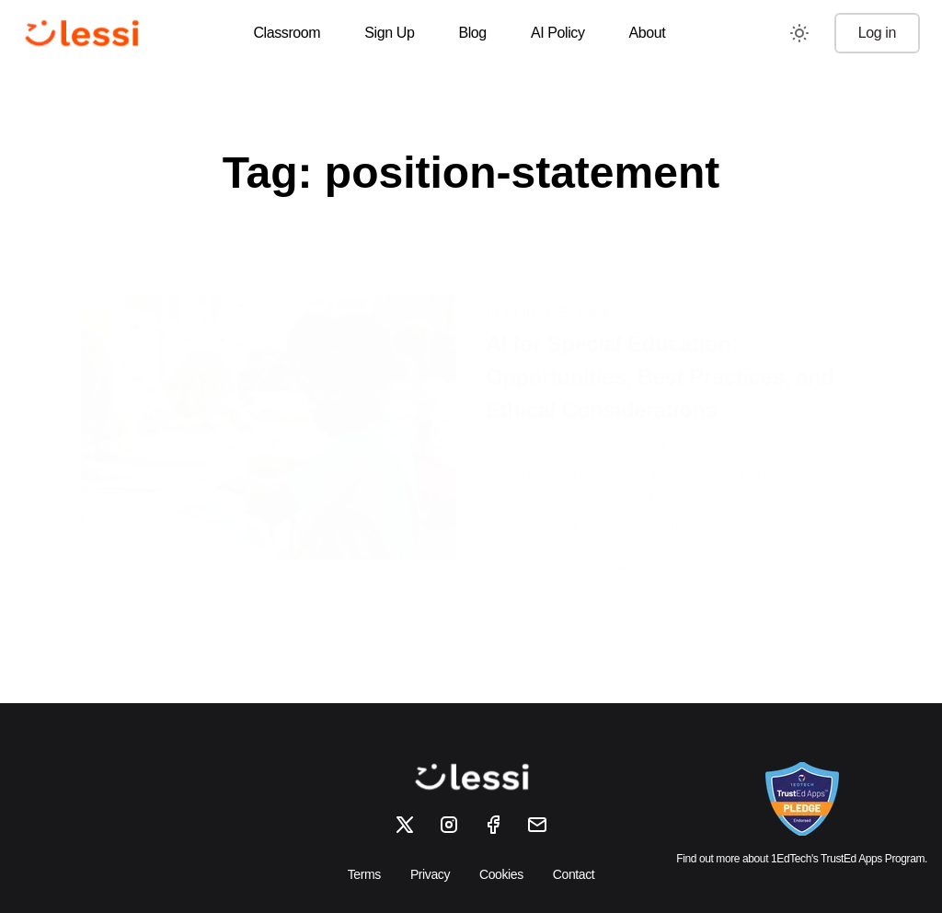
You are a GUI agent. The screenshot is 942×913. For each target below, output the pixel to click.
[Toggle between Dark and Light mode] (799, 33)
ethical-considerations (649, 537)
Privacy (430, 874)
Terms (364, 874)
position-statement (778, 537)
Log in (877, 32)
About (647, 32)
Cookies (501, 874)
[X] (405, 825)
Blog (472, 32)
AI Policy (558, 32)
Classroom (286, 32)
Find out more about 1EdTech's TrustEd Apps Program (800, 858)
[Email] (537, 825)
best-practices (531, 537)
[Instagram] (449, 825)
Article (593, 283)
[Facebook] (493, 825)
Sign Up (389, 32)
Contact (573, 874)
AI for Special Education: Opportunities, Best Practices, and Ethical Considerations (660, 347)
